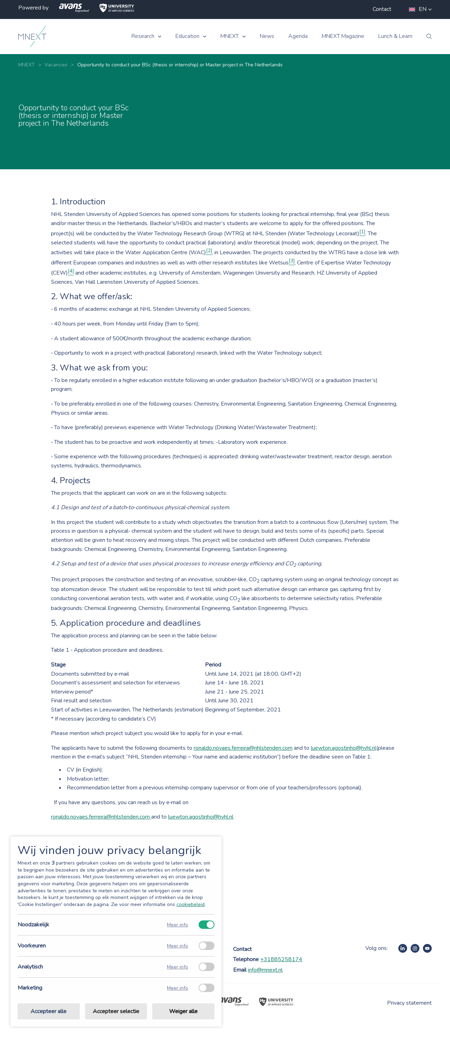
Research (142, 36)
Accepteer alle (48, 1011)
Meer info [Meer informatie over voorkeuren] (177, 946)
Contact (382, 9)
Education (187, 36)
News (267, 36)
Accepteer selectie (116, 1011)
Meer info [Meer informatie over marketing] (177, 988)
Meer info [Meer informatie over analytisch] (177, 967)
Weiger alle (183, 1011)
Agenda (298, 36)
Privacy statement (409, 1003)
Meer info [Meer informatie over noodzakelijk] (177, 924)
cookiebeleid (190, 904)
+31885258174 (281, 959)
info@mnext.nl (265, 970)
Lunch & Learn (395, 36)
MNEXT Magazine (343, 36)
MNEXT (229, 36)
